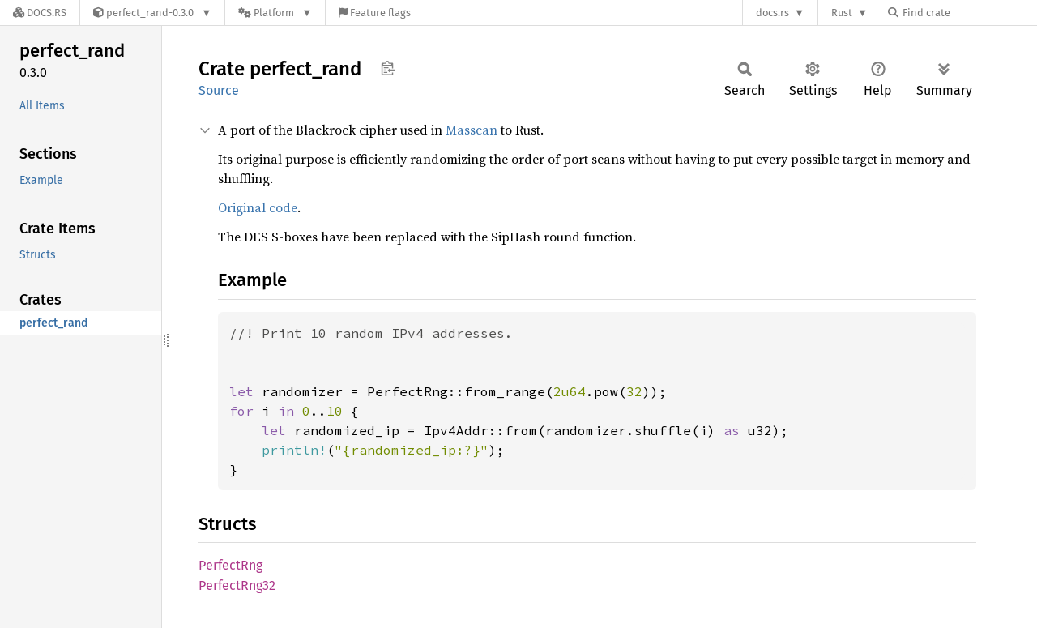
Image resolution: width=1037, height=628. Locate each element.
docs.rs (772, 12)
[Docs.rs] (39, 12)
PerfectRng (230, 565)
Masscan (471, 130)
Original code (257, 207)
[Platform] (275, 12)
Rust (841, 12)
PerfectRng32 (236, 585)
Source (218, 90)
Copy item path (387, 68)
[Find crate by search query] (969, 12)
